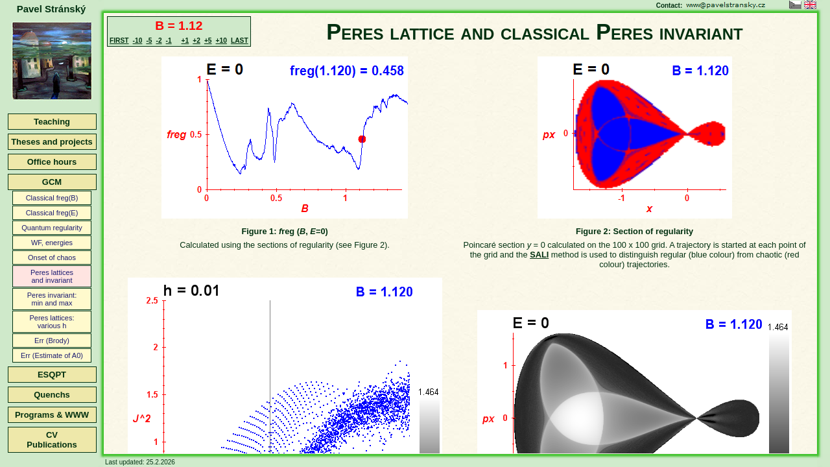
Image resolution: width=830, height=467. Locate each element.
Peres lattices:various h (51, 321)
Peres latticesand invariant (51, 276)
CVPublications (52, 439)
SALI (539, 254)
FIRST (119, 40)
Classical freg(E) (52, 213)
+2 (196, 40)
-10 (138, 40)
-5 (149, 40)
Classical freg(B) (52, 198)
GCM (52, 182)
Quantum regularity (51, 228)
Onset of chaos (52, 257)
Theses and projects (52, 142)
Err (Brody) (51, 340)
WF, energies (52, 242)
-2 (158, 40)
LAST (239, 40)
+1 (185, 40)
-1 (169, 40)
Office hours (52, 162)
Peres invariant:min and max (52, 299)
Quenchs (52, 395)
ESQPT (52, 374)
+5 (208, 40)
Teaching (52, 121)
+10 (221, 40)
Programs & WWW (52, 415)
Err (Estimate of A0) (52, 355)
